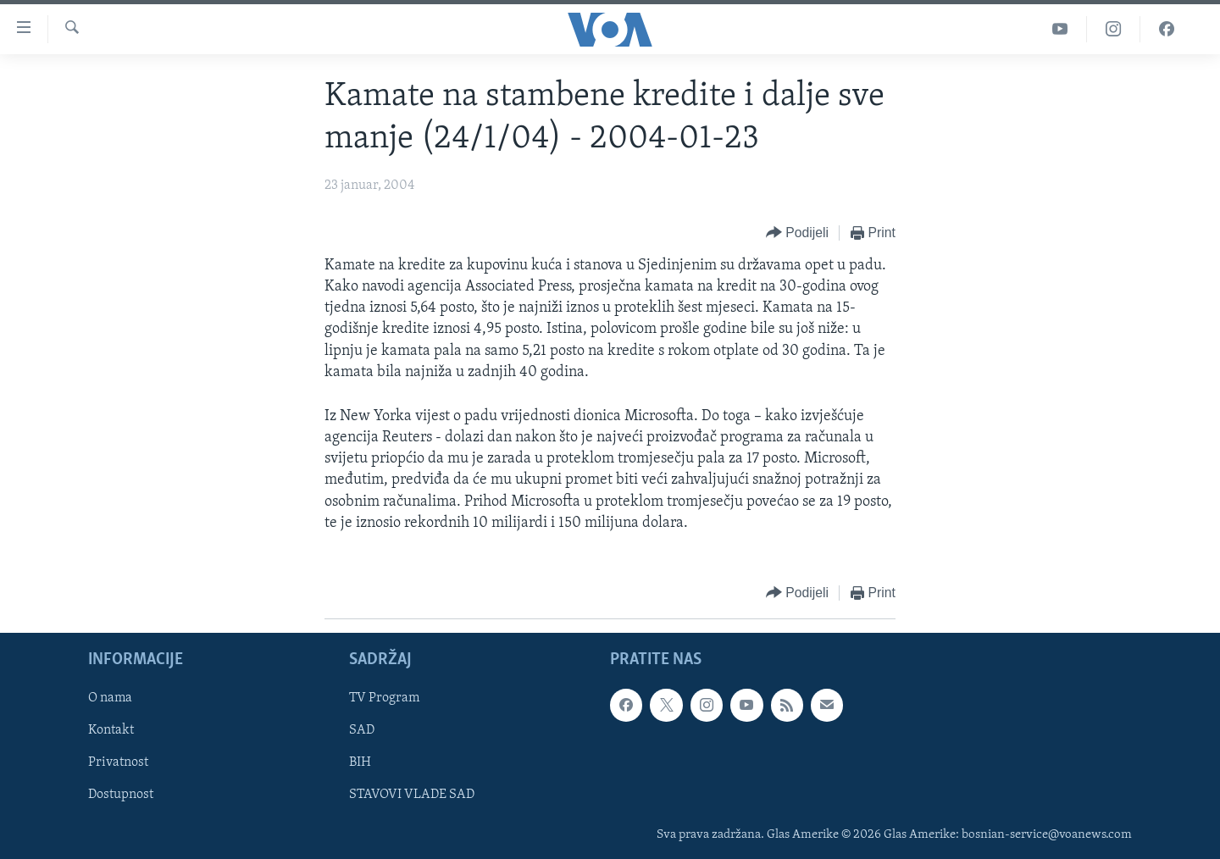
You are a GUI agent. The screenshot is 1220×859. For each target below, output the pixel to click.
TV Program (384, 698)
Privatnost (118, 763)
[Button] (797, 233)
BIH (360, 763)
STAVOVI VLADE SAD (411, 795)
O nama (110, 698)
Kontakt (111, 731)
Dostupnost (120, 795)
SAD (361, 731)
